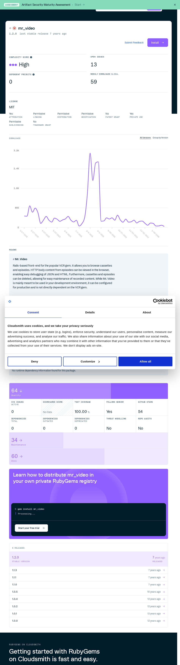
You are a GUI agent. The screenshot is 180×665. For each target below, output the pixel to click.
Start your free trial (31, 527)
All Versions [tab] (145, 137)
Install (157, 42)
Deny (34, 361)
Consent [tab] (33, 312)
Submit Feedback (134, 42)
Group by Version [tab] (160, 137)
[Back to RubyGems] (12, 28)
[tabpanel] (88, 193)
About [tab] (147, 312)
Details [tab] (90, 312)
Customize (90, 361)
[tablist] (154, 137)
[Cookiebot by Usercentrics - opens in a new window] (155, 301)
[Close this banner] (175, 4)
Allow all (145, 361)
